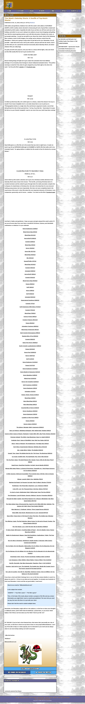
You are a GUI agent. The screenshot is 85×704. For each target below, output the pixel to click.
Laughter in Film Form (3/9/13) (30, 417)
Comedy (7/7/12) (30, 303)
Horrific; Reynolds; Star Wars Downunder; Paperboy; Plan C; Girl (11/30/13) (30, 563)
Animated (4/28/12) (30, 271)
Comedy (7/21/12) (30, 310)
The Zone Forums (65, 697)
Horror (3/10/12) (30, 248)
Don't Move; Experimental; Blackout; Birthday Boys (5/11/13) (30, 446)
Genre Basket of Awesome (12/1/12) (30, 372)
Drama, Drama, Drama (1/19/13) (30, 394)
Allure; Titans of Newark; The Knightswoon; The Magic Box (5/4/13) (30, 443)
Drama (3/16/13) (30, 420)
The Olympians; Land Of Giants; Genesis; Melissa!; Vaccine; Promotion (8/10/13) (30, 495)
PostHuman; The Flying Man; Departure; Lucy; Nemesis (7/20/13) (30, 485)
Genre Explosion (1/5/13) (30, 388)
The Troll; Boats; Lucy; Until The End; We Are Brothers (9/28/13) (30, 526)
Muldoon (32, 22)
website (21, 67)
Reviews (42, 11)
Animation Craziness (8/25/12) (30, 326)
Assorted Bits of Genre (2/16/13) (30, 407)
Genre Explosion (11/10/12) (30, 362)
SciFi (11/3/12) (30, 359)
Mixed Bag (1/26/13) (30, 398)
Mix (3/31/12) (30, 258)
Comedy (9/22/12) (30, 339)
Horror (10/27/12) (30, 355)
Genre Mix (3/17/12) (30, 251)
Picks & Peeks (33, 697)
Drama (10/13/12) (30, 349)
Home (9, 11)
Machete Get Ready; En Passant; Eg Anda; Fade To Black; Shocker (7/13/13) (30, 482)
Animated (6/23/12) (30, 297)
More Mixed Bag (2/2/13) (30, 401)
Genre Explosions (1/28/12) (30, 228)
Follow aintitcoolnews (30, 669)
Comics (52, 11)
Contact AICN (47, 699)
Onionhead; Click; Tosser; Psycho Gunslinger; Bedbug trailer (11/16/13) (30, 556)
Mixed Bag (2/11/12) (30, 235)
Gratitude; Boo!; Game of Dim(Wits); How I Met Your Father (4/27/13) (30, 440)
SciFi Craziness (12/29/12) (30, 385)
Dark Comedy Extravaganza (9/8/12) (30, 333)
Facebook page (50, 192)
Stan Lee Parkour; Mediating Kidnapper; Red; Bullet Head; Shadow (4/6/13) (30, 430)
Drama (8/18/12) (30, 323)
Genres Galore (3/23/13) (30, 424)
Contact (64, 11)
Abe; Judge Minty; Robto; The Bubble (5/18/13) (30, 450)
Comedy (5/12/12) (30, 277)
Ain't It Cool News (17, 5)
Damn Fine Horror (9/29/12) (30, 342)
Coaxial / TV (27, 697)
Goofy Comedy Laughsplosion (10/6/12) (30, 346)
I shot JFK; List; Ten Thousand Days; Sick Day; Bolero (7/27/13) (30, 489)
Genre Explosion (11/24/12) (30, 368)
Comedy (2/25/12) (30, 241)
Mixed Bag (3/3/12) (30, 245)
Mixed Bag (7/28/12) (30, 313)
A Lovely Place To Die (22, 171)
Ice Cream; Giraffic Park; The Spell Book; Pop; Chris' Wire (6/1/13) (30, 456)
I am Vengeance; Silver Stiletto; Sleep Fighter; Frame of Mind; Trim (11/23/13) (30, 560)
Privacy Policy (41, 699)
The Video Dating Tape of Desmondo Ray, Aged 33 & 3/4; (21, 504)
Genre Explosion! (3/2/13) (30, 414)
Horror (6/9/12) (30, 290)
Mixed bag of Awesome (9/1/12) (30, 329)
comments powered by (13, 691)
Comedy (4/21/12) (30, 267)
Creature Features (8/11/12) (30, 319)
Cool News (20, 11)
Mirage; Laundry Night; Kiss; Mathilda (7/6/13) (30, 479)
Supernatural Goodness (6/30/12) (30, 300)
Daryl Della (35, 171)
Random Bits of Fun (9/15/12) (30, 336)
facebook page (31, 67)
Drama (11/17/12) (30, 365)
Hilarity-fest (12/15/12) (30, 378)
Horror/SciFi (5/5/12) (30, 274)
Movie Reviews (40, 697)
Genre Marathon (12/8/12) (30, 375)
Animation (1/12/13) (30, 391)
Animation (47, 697)
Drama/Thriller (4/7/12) (30, 261)
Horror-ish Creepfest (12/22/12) (30, 381)
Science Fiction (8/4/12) (30, 316)
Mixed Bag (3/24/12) (30, 254)
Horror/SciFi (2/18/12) (30, 238)
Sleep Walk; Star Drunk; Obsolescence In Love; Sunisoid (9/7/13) (30, 512)
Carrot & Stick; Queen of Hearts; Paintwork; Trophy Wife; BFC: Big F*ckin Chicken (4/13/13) (30, 433)
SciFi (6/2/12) (30, 287)
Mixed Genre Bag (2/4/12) (30, 232)
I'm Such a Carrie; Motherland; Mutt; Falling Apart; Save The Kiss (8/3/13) (30, 492)
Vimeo (41, 171)
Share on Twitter (43, 672)
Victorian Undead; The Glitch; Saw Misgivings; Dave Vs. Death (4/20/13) (30, 437)
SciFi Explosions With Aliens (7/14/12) (30, 306)
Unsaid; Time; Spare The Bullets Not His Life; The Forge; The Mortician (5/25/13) (30, 453)
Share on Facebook (17, 672)
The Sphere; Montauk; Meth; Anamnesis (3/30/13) (30, 427)
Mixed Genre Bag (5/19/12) (30, 280)
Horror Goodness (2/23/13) (30, 411)
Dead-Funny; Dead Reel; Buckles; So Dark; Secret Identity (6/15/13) (30, 465)
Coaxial (31, 11)
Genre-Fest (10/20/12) (30, 352)
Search (74, 11)
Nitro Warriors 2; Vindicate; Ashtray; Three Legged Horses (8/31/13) (30, 509)
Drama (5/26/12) (30, 284)
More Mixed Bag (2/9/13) (30, 404)
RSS (36, 699)
